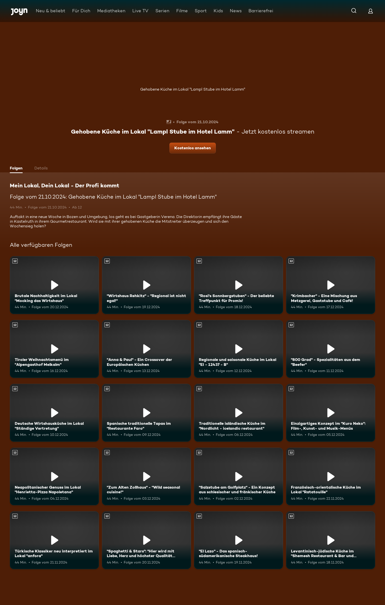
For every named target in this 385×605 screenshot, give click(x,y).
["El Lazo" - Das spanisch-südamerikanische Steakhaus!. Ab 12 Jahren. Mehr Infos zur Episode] (238, 540)
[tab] (17, 168)
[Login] (370, 11)
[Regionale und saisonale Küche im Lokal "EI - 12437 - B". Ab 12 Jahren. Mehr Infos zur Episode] (238, 349)
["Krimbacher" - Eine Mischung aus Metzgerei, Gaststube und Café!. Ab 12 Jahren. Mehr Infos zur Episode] (330, 285)
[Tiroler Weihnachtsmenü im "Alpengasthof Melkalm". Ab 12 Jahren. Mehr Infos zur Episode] (54, 349)
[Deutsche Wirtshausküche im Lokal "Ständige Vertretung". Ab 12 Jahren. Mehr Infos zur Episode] (54, 413)
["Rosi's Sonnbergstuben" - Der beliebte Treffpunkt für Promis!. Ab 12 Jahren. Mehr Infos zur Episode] (238, 285)
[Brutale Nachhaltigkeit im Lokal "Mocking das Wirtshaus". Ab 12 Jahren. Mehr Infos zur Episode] (54, 285)
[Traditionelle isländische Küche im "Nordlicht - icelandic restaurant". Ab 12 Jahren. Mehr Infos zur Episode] (238, 413)
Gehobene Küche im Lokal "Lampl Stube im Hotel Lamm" (192, 89)
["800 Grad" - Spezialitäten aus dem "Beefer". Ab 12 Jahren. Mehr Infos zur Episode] (330, 349)
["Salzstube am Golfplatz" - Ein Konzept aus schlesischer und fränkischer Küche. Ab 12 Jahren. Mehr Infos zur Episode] (238, 477)
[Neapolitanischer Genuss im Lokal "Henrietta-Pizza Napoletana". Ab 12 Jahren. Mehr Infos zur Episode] (54, 477)
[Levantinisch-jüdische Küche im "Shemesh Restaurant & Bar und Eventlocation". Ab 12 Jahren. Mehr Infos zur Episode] (330, 540)
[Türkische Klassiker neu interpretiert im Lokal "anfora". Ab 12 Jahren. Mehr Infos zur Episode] (54, 540)
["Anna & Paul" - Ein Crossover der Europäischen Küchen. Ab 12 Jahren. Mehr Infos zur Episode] (146, 349)
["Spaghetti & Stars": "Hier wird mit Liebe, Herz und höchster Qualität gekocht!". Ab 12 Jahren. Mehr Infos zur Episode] (146, 540)
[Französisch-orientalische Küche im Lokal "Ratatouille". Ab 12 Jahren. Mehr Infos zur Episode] (330, 477)
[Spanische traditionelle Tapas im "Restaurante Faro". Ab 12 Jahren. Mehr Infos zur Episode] (146, 413)
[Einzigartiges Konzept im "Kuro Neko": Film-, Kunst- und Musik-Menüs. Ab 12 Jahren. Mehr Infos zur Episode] (330, 413)
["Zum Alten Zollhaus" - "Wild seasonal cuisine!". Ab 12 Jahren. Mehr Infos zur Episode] (146, 477)
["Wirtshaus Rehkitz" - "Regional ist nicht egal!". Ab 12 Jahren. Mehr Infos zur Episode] (146, 285)
